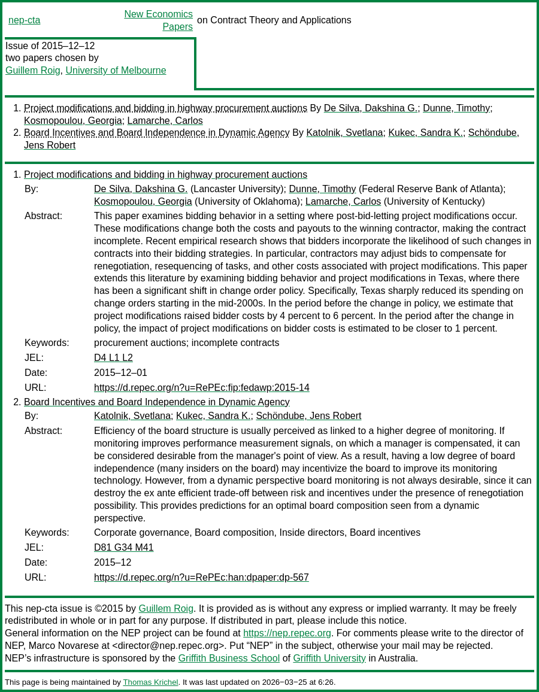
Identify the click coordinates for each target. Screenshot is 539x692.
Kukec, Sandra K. (425, 133)
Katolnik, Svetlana (344, 133)
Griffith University (329, 658)
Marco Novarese (64, 646)
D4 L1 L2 (113, 358)
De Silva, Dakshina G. (371, 108)
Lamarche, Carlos (165, 121)
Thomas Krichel (150, 682)
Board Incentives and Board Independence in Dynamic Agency (157, 133)
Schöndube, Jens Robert (308, 416)
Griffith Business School (229, 658)
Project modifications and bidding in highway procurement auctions (165, 108)
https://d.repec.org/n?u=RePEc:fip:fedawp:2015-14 (202, 388)
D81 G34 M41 (124, 547)
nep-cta (24, 20)
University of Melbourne (115, 70)
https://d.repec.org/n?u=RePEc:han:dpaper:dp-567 (201, 577)
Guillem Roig (32, 70)
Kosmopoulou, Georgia (73, 121)
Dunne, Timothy (456, 108)
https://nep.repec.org (287, 633)
